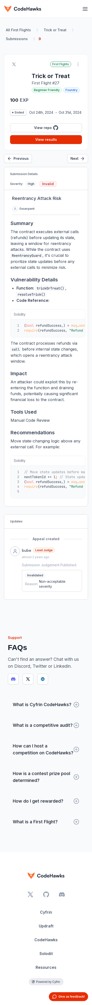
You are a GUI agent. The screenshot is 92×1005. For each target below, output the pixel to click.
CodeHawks (46, 939)
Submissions (17, 39)
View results (46, 139)
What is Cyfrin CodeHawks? (46, 705)
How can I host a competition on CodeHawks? (46, 749)
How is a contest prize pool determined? (46, 777)
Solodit (46, 953)
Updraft (46, 926)
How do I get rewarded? (46, 801)
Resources (46, 967)
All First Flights (18, 30)
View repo (46, 127)
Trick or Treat (55, 30)
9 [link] (40, 39)
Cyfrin (46, 912)
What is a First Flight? (46, 822)
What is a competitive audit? (46, 725)
